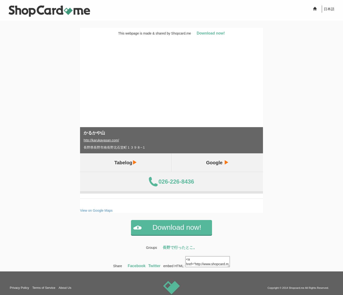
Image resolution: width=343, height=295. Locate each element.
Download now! (211, 33)
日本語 (329, 9)
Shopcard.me (296, 287)
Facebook (137, 266)
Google (217, 162)
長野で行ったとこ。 (180, 247)
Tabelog (125, 162)
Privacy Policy (19, 288)
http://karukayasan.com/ (101, 140)
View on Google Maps (96, 210)
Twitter (154, 266)
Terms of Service (43, 288)
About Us (65, 288)
